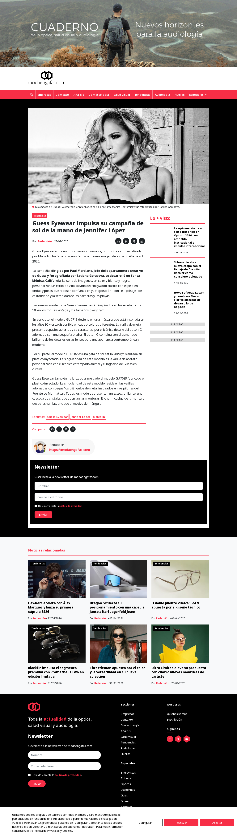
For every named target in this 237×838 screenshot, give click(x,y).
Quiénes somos (177, 714)
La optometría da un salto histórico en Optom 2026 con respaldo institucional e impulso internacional (189, 237)
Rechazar (181, 822)
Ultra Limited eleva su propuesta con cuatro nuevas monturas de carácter (179, 672)
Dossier (126, 801)
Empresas (44, 94)
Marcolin (99, 417)
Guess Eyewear (57, 417)
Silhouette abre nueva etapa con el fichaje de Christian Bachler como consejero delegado (188, 269)
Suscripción (174, 719)
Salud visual (121, 94)
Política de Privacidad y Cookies (53, 830)
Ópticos (126, 784)
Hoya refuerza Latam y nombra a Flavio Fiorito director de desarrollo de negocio (189, 300)
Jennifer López (80, 417)
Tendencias (142, 94)
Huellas (180, 94)
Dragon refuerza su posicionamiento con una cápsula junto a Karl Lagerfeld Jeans (118, 607)
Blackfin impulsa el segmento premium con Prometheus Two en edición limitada (54, 672)
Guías (124, 795)
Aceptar (217, 822)
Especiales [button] (196, 94)
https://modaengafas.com (69, 449)
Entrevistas (128, 772)
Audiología (162, 94)
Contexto (62, 94)
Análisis (79, 94)
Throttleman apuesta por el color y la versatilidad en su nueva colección (118, 672)
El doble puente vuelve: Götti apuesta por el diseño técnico (176, 605)
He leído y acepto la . (60, 505)
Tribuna (126, 778)
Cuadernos (128, 789)
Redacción (45, 241)
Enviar (43, 514)
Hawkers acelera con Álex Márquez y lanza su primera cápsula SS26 (51, 607)
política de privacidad (70, 505)
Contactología (99, 94)
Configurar (145, 822)
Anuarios (126, 807)
